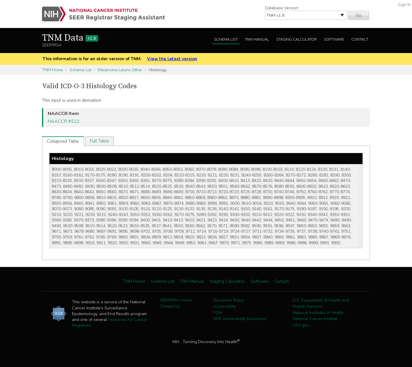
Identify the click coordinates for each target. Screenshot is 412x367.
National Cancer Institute (315, 318)
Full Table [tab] (99, 141)
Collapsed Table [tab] (63, 141)
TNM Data (70, 38)
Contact (359, 39)
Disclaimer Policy (228, 300)
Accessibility (224, 306)
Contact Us (170, 306)
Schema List (226, 39)
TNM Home (52, 70)
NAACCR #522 (64, 121)
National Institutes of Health (318, 312)
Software (334, 39)
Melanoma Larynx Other (120, 70)
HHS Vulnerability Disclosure (239, 318)
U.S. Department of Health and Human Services (321, 303)
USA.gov (301, 325)
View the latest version (172, 59)
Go (358, 15)
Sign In (404, 4)
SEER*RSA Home (176, 300)
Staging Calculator (296, 39)
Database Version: (282, 8)
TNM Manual (257, 39)
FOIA (217, 312)
